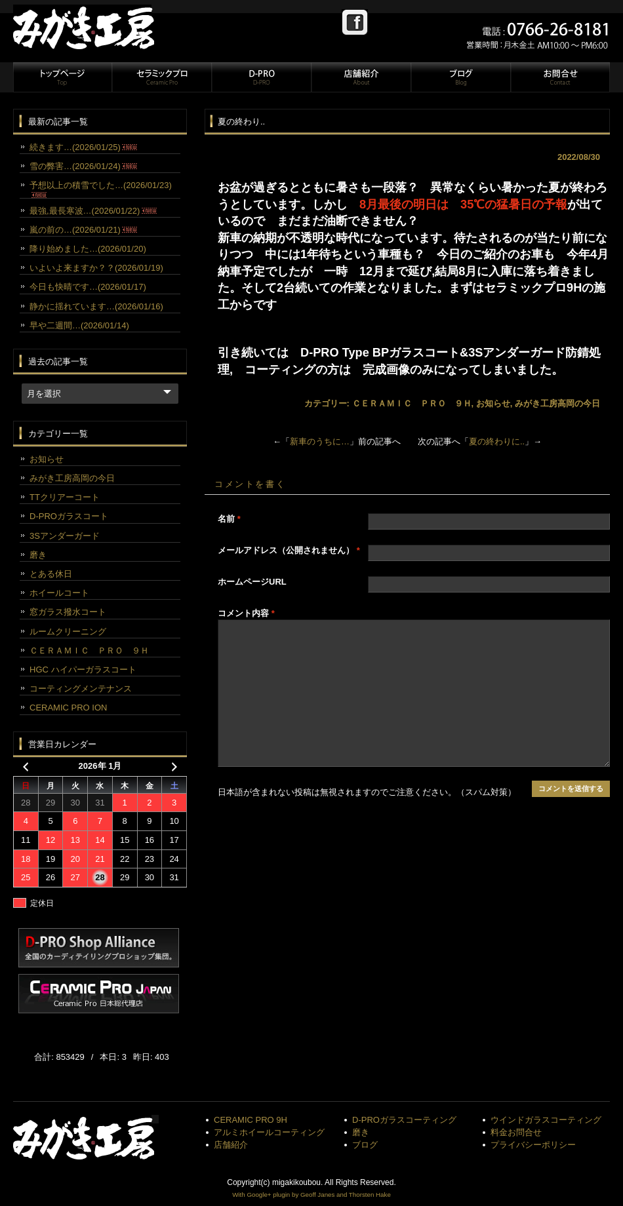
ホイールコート (59, 593)
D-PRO (261, 77)
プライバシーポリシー (533, 1145)
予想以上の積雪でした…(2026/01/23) (101, 188)
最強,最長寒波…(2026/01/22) (93, 211)
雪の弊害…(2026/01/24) (83, 166)
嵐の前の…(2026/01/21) (83, 230)
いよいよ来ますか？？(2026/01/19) (96, 268)
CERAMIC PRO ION (68, 707)
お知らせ (493, 403)
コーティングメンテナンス (81, 688)
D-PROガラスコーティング (404, 1120)
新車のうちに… (320, 441)
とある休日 (51, 574)
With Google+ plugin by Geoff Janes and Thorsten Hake (311, 1194)
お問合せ (559, 77)
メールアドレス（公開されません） (289, 550)
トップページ (62, 77)
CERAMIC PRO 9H (250, 1120)
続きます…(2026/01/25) (83, 147)
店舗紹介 (361, 77)
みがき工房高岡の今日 (557, 403)
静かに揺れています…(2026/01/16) (96, 306)
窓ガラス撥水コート (68, 612)
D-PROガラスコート (69, 516)
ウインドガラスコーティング (546, 1120)
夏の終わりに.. (497, 441)
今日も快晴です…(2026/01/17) (88, 287)
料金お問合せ (516, 1132)
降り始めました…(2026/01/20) (88, 249)
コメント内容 (246, 613)
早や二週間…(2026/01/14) (79, 325)
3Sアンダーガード (65, 536)
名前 (229, 519)
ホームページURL (252, 582)
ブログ (460, 77)
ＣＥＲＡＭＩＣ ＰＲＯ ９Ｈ (412, 403)
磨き (38, 555)
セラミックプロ (161, 77)
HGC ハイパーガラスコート (83, 669)
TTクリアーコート (65, 497)
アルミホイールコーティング (269, 1132)
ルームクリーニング (68, 631)
